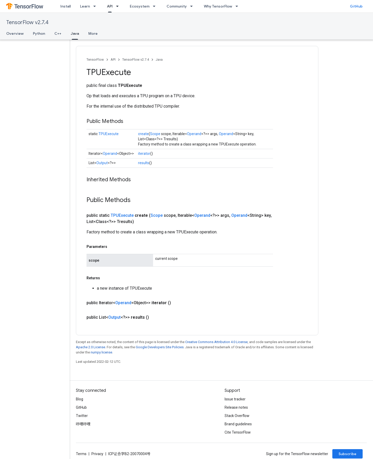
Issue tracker (235, 399)
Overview (15, 33)
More (93, 33)
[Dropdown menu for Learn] (96, 6)
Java (159, 59)
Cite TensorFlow (238, 432)
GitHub (356, 6)
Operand (194, 134)
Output (102, 163)
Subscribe (347, 453)
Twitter (82, 416)
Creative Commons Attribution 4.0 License (216, 342)
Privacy (97, 454)
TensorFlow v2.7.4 (27, 22)
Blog (79, 399)
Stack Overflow (237, 416)
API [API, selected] (110, 6)
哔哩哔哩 (83, 424)
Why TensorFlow (218, 6)
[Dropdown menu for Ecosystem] (155, 6)
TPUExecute (108, 134)
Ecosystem (139, 6)
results (143, 163)
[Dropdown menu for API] (119, 6)
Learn (85, 6)
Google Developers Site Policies (160, 347)
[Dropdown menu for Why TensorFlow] (238, 6)
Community (177, 6)
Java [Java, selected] (75, 33)
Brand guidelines (238, 424)
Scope (155, 134)
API (113, 59)
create (143, 134)
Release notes (236, 407)
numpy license (101, 352)
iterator (144, 153)
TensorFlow (95, 59)
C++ (57, 33)
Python (39, 33)
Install (65, 6)
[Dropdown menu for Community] (193, 6)
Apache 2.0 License (90, 347)
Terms (81, 454)
